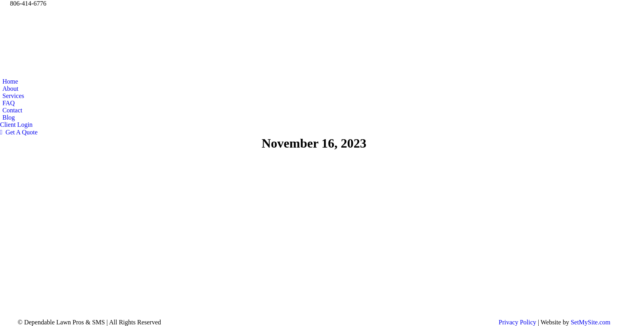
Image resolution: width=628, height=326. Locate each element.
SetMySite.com (590, 322)
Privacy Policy (517, 322)
